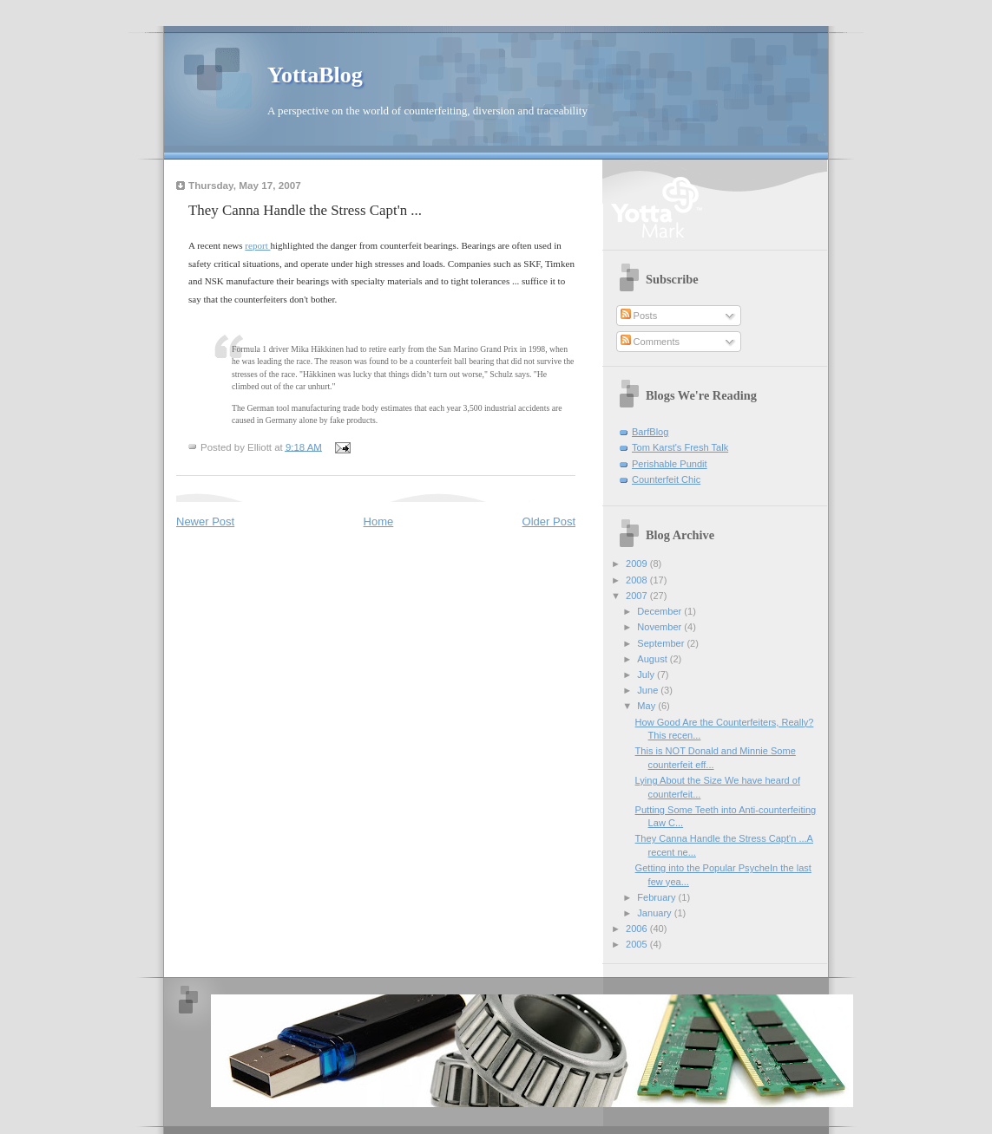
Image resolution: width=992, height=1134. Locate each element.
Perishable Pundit (669, 464)
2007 (638, 595)
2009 (638, 563)
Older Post (548, 521)
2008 (638, 580)
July (647, 674)
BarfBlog (650, 432)
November (660, 627)
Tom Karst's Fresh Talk (680, 447)
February (657, 897)
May (647, 706)
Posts (639, 315)
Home (379, 521)
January (655, 913)
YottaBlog (315, 75)
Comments (650, 341)
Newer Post (205, 521)
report (257, 245)
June (648, 690)
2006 (638, 928)
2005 (638, 944)
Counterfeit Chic (666, 479)
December (660, 611)
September (662, 643)
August (653, 659)
